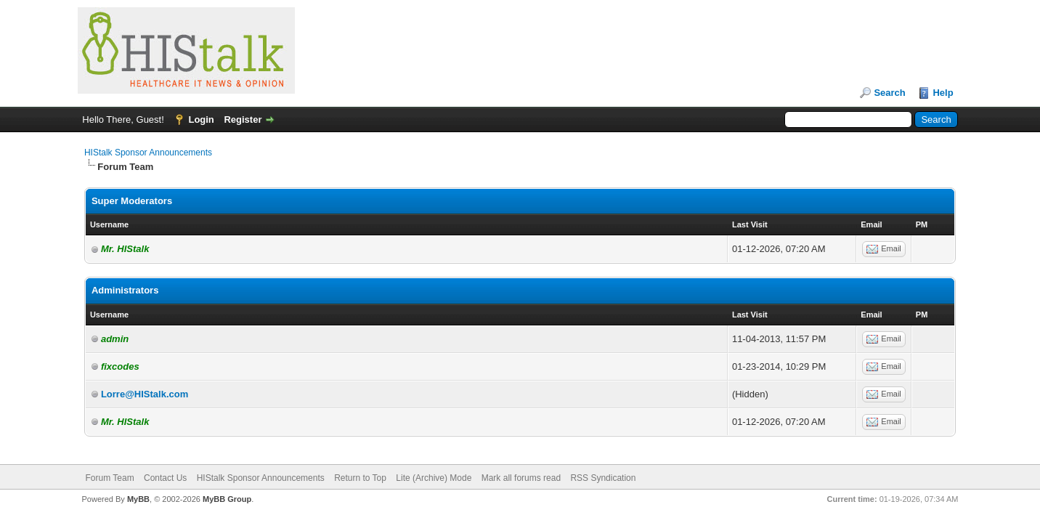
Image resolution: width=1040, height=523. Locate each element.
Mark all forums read (521, 478)
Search (889, 92)
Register (242, 119)
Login (201, 119)
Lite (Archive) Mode (433, 478)
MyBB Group (227, 499)
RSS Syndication (602, 478)
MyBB (138, 499)
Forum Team (110, 478)
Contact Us (165, 478)
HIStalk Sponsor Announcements (148, 152)
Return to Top (360, 478)
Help (943, 92)
